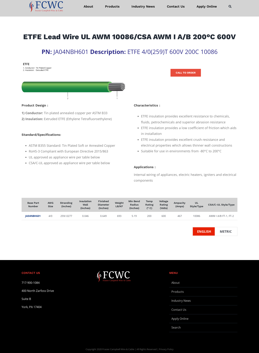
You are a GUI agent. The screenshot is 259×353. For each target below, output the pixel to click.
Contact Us (178, 310)
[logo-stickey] (45, 6)
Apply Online (179, 319)
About (175, 283)
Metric (226, 231)
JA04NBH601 (33, 216)
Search (176, 327)
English (204, 231)
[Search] (230, 6)
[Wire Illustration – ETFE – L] (73, 81)
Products (177, 292)
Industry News (181, 301)
